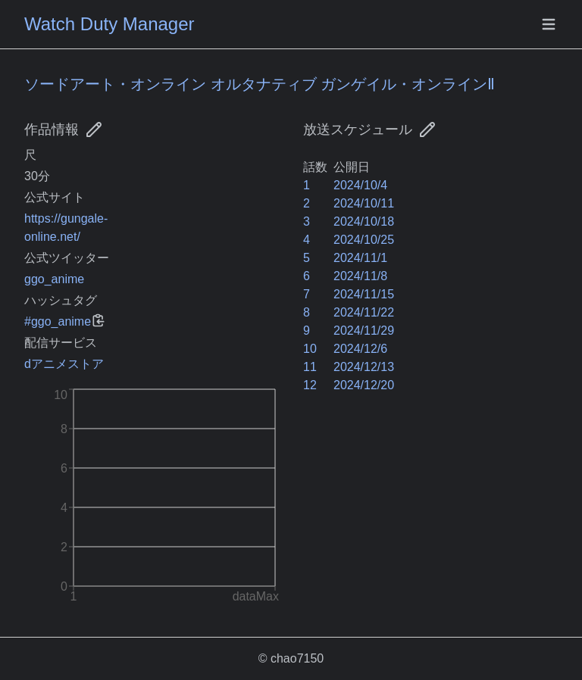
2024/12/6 (360, 348)
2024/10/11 (363, 203)
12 (310, 385)
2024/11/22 (363, 312)
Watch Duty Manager (109, 24)
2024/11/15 (363, 294)
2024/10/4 (360, 185)
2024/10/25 (363, 239)
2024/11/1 (360, 257)
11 (310, 366)
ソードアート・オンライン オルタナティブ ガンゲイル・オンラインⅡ (259, 84)
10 (310, 348)
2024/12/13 (363, 366)
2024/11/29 (363, 330)
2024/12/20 (363, 385)
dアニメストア (64, 363)
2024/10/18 (363, 221)
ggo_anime (54, 279)
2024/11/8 (360, 276)
